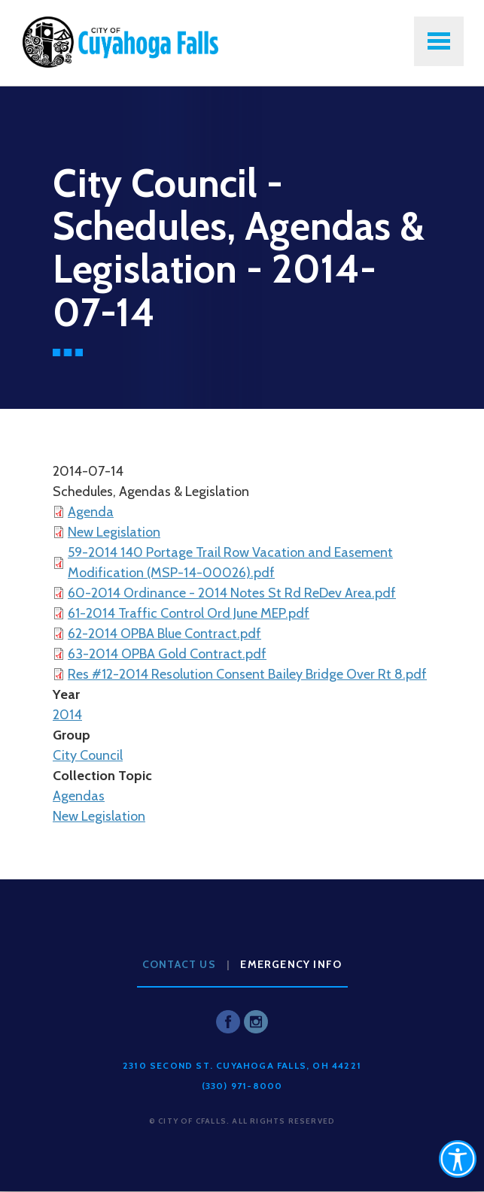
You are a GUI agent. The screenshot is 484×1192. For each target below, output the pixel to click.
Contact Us (179, 964)
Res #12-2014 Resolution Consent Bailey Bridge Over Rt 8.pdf (247, 674)
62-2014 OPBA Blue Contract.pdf (164, 633)
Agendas (79, 796)
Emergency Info (291, 964)
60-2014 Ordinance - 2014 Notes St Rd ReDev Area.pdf (232, 593)
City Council (88, 755)
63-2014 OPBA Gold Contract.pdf (167, 654)
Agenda (91, 512)
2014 (67, 714)
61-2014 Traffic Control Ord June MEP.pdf (188, 613)
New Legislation (114, 532)
